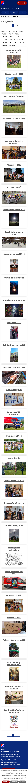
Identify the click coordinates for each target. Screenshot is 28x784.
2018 (15, 31)
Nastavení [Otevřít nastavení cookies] (22, 781)
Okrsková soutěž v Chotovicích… (14, 51)
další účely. (19, 773)
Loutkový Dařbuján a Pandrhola (14, 711)
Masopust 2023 (14, 165)
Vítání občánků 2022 (14, 480)
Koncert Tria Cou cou (14, 503)
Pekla (5, 45)
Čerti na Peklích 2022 (14, 278)
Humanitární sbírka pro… (14, 572)
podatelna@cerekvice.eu (12, 765)
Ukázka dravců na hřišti (14, 96)
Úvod (2, 16)
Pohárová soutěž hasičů (14, 640)
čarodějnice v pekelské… (14, 548)
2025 (18, 37)
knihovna (13, 42)
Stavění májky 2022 (14, 525)
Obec (8, 16)
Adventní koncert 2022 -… (14, 255)
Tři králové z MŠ (14, 187)
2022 (17, 34)
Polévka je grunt (14, 389)
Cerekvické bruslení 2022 (14, 233)
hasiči (21, 39)
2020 (5, 34)
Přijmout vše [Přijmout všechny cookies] (5, 781)
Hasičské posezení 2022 (14, 367)
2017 (9, 31)
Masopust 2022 (14, 617)
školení (12, 45)
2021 (11, 34)
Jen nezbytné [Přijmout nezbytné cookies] (14, 781)
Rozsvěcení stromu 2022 (14, 300)
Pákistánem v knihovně (14, 119)
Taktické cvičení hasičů (14, 345)
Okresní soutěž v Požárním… (14, 413)
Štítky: (3, 31)
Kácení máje (14, 458)
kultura (22, 42)
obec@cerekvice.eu (10, 762)
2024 (11, 37)
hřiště (5, 42)
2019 (21, 31)
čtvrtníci (12, 39)
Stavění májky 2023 (14, 74)
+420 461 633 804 (10, 760)
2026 (5, 39)
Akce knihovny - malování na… (14, 663)
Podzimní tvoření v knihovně (14, 687)
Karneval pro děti (14, 595)
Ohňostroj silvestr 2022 (14, 209)
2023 (5, 37)
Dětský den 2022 (14, 436)
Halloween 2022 (14, 322)
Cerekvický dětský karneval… (14, 142)
